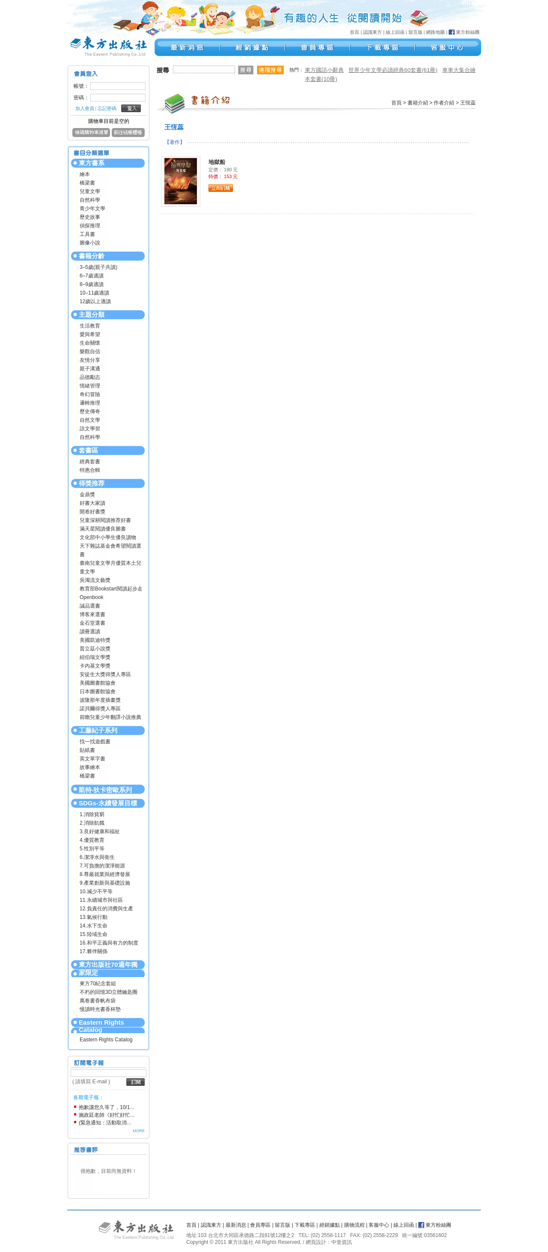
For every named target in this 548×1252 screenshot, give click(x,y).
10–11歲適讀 (94, 293)
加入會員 (84, 108)
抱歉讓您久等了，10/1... (106, 1107)
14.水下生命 (93, 926)
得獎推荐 (91, 483)
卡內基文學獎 (95, 666)
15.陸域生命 (93, 934)
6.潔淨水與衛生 (97, 857)
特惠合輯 (90, 470)
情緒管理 (90, 386)
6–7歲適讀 (92, 276)
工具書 (87, 234)
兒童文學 (90, 191)
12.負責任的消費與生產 (106, 909)
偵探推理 (90, 226)
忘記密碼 (107, 108)
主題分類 (91, 314)
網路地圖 (435, 32)
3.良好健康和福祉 (100, 832)
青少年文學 (92, 209)
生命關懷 (90, 343)
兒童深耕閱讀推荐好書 (105, 520)
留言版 (415, 32)
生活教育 (90, 326)
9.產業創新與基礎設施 (105, 883)
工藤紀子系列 (98, 730)
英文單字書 (92, 759)
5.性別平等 (92, 849)
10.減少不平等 (96, 891)
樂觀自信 (90, 352)
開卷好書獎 (92, 512)
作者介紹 (444, 103)
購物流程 (354, 1225)
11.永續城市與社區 (101, 900)
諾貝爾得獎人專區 (100, 709)
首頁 (354, 32)
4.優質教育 (92, 840)
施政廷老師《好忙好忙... (106, 1115)
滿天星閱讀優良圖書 (103, 529)
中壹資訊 (341, 1242)
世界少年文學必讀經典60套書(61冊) (393, 70)
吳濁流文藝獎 (95, 580)
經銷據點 (329, 1225)
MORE (139, 1131)
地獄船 (216, 162)
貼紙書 (87, 750)
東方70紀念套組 (98, 984)
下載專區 (305, 1225)
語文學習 (90, 429)
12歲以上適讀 (95, 301)
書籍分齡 (91, 255)
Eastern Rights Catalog (101, 1026)
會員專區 (260, 1225)
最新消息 (236, 1225)
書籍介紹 (418, 103)
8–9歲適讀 (92, 284)
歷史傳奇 (90, 411)
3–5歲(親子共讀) (98, 267)
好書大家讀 (92, 503)
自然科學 (90, 200)
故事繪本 (90, 767)
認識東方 (372, 32)
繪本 (85, 174)
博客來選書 (92, 614)
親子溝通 (90, 369)
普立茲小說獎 (95, 649)
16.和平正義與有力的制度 (109, 943)
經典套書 (90, 462)
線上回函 (395, 32)
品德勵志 (90, 377)
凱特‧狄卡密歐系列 (105, 789)
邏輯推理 (90, 403)
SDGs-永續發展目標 (108, 803)
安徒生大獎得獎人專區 (105, 674)
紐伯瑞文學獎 (95, 657)
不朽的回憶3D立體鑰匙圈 (108, 992)
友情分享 (90, 360)
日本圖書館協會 (98, 692)
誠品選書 (90, 606)
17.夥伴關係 (93, 951)
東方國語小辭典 (324, 70)
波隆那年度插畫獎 (100, 700)
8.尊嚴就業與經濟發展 (105, 874)
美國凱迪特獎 (95, 640)
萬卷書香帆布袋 (98, 1001)
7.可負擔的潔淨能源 (102, 866)
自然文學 (90, 420)
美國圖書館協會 (98, 683)
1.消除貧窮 (92, 814)
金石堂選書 (92, 623)
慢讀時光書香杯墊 (100, 1009)
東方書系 (91, 163)
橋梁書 (87, 183)
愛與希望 (90, 334)
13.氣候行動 (93, 917)
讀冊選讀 (90, 632)
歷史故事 (90, 217)
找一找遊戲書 (95, 742)
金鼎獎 (87, 495)
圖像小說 (90, 243)
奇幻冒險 (90, 394)
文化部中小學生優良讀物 (108, 537)
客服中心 (379, 1225)
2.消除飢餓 (92, 823)
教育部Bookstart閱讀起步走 (111, 589)
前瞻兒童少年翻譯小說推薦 (110, 717)
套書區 (88, 450)
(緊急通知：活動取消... (105, 1123)
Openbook (91, 597)
